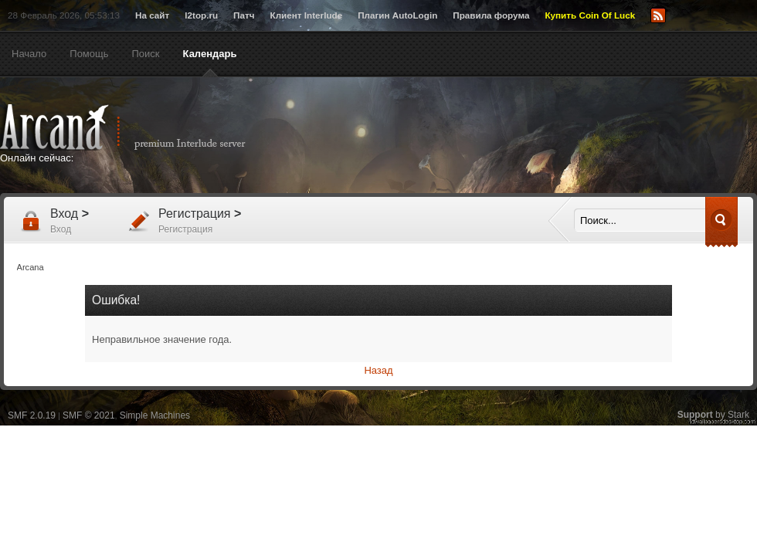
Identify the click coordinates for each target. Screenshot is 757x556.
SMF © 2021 (89, 415)
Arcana (139, 127)
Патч (243, 15)
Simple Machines (155, 415)
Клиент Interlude (306, 15)
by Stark (713, 414)
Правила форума (491, 15)
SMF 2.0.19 (32, 415)
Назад (378, 370)
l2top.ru (201, 15)
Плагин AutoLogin (397, 15)
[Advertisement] (529, 137)
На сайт (152, 15)
